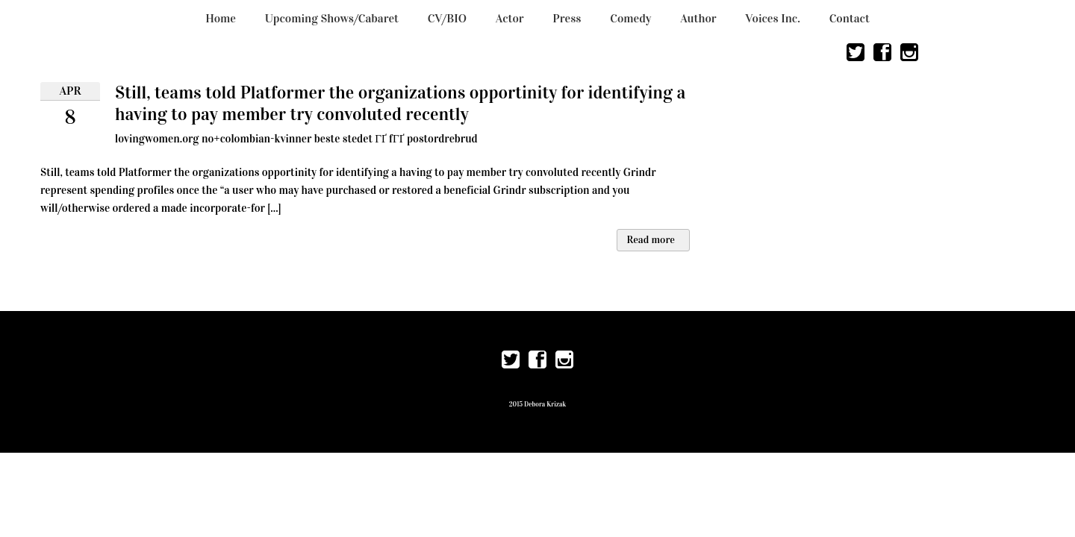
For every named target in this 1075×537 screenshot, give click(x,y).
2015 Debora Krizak (537, 404)
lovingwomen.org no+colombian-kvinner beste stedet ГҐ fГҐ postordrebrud (296, 138)
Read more (650, 239)
